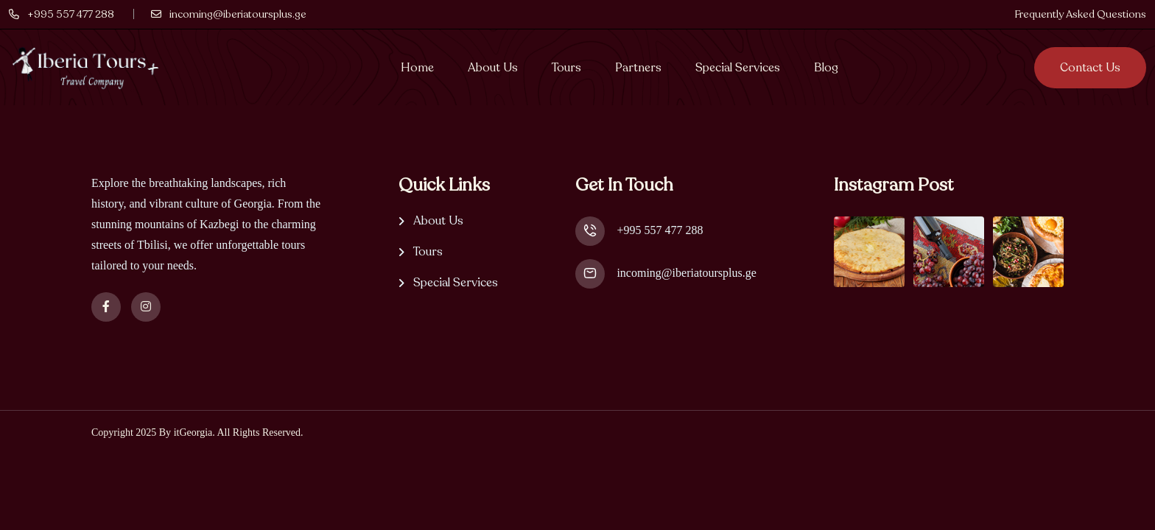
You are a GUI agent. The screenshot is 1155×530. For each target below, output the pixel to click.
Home (417, 68)
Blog (826, 68)
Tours (566, 68)
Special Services (737, 68)
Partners (638, 68)
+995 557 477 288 (660, 230)
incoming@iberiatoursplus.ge (686, 272)
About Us (493, 68)
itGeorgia (193, 432)
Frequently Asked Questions (1080, 14)
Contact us (1090, 68)
